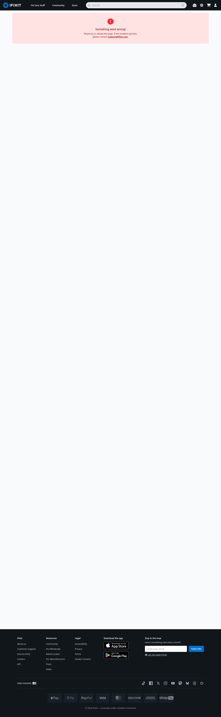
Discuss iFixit (23, 654)
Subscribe (196, 648)
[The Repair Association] (201, 683)
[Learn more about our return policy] (164, 144)
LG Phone (68, 22)
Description (173, 158)
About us (21, 643)
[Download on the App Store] (116, 645)
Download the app (113, 638)
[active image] (75, 145)
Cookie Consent (83, 659)
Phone (38, 22)
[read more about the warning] (185, 346)
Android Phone (51, 22)
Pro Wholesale (53, 648)
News (49, 669)
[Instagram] (165, 683)
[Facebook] (150, 683)
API (19, 664)
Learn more (155, 220)
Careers (21, 659)
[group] (22, 89)
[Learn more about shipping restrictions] (175, 69)
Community (52, 643)
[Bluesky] (187, 683)
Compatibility (173, 235)
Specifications (173, 271)
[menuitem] (38, 5)
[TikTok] (142, 683)
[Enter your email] (166, 649)
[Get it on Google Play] (116, 655)
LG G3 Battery (101, 22)
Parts (28, 22)
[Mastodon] (179, 683)
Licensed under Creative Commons (118, 708)
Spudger (159, 105)
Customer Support (26, 648)
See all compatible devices (155, 261)
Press (48, 664)
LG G (78, 22)
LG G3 (87, 22)
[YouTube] (172, 683)
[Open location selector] (201, 5)
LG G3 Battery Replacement (50, 371)
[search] (136, 5)
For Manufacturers (55, 659)
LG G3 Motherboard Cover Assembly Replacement (157, 371)
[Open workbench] (195, 5)
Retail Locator (53, 654)
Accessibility (81, 643)
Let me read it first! (156, 654)
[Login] (215, 5)
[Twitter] (157, 683)
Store (20, 22)
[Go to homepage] (13, 5)
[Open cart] (209, 5)
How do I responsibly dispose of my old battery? (143, 609)
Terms (78, 654)
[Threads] (194, 683)
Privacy (78, 648)
